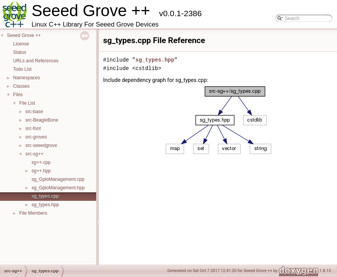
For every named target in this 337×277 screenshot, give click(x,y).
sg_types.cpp (45, 196)
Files (18, 94)
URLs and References (35, 60)
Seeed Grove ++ (24, 35)
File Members (33, 213)
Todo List (22, 69)
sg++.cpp (41, 162)
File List (27, 103)
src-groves (36, 137)
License (21, 44)
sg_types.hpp (45, 204)
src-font (33, 128)
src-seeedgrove (41, 145)
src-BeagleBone (41, 120)
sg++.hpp (41, 171)
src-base (34, 111)
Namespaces (26, 77)
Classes (21, 86)
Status (19, 52)
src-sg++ (34, 154)
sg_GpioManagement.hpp (58, 187)
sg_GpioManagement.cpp (58, 179)
